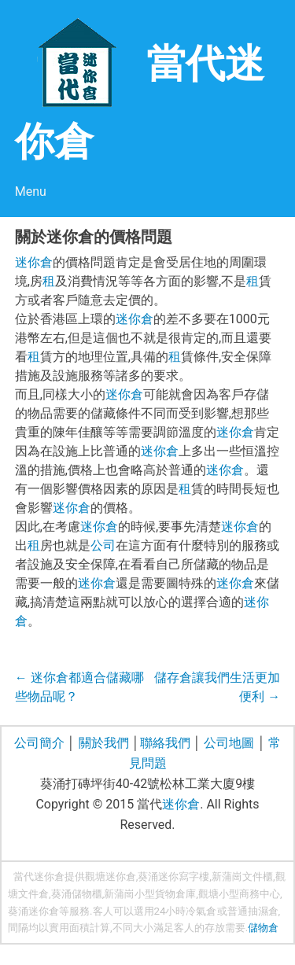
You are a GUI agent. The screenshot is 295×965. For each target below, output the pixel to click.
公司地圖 (229, 742)
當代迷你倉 (39, 876)
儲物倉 (263, 928)
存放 (215, 928)
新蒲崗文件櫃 (242, 876)
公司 (103, 545)
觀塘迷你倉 (110, 876)
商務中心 (259, 894)
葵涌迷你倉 (33, 911)
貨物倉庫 (175, 894)
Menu (30, 191)
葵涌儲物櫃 (76, 894)
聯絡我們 (165, 742)
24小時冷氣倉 (185, 911)
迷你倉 (34, 262)
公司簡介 (39, 742)
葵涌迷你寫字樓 (173, 876)
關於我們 (104, 742)
